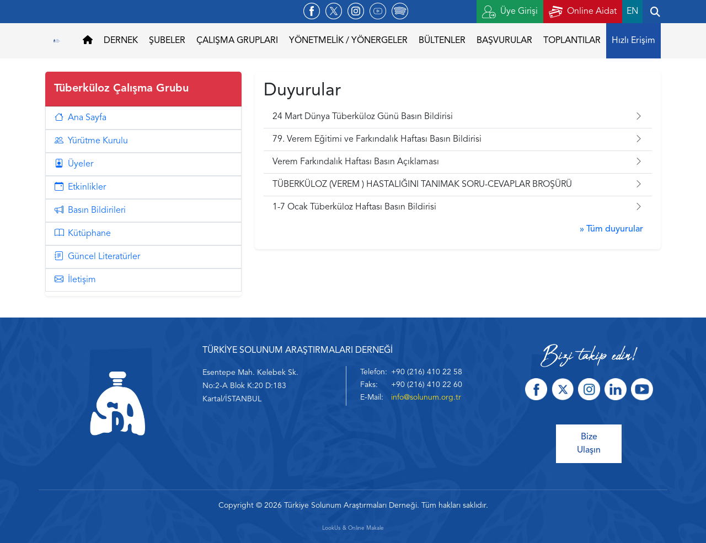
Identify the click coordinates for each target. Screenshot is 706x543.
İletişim (75, 280)
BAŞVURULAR (504, 40)
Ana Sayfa (80, 118)
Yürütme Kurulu (91, 141)
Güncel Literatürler (97, 257)
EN (632, 11)
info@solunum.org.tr (426, 397)
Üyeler (74, 164)
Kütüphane (83, 233)
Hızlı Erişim (633, 40)
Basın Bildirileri (90, 210)
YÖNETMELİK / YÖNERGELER (348, 40)
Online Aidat (583, 12)
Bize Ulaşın (589, 444)
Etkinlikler (80, 187)
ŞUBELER (167, 40)
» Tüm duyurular (611, 229)
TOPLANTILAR (572, 40)
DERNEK (121, 40)
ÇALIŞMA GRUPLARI (237, 40)
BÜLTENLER (442, 40)
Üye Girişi (510, 12)
